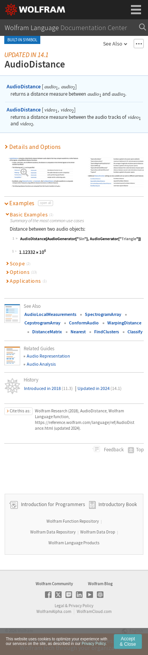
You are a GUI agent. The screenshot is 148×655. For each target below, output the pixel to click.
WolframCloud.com (94, 611)
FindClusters (106, 331)
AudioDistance (24, 86)
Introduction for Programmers (52, 504)
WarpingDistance (124, 323)
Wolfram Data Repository (53, 532)
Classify (135, 331)
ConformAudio (84, 323)
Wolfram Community (54, 583)
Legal (59, 605)
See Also (112, 43)
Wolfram (25, 630)
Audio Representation (48, 356)
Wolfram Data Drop (97, 532)
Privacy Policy (81, 605)
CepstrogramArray (42, 323)
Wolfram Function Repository (72, 521)
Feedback (113, 449)
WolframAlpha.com (53, 611)
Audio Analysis (41, 364)
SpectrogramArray (103, 314)
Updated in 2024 (99, 388)
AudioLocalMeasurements (50, 314)
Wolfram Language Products (74, 542)
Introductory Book (117, 504)
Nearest (78, 331)
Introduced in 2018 (48, 388)
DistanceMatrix (47, 331)
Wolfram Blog (100, 583)
